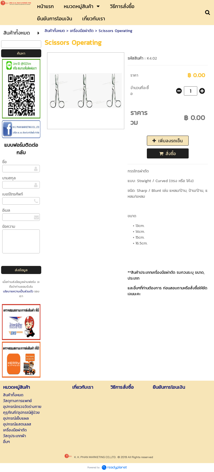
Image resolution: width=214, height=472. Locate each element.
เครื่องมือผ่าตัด (82, 31)
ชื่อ (4, 162)
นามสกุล (9, 178)
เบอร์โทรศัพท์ (12, 194)
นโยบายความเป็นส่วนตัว (18, 291)
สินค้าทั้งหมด (55, 31)
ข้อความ (8, 226)
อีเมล (6, 210)
